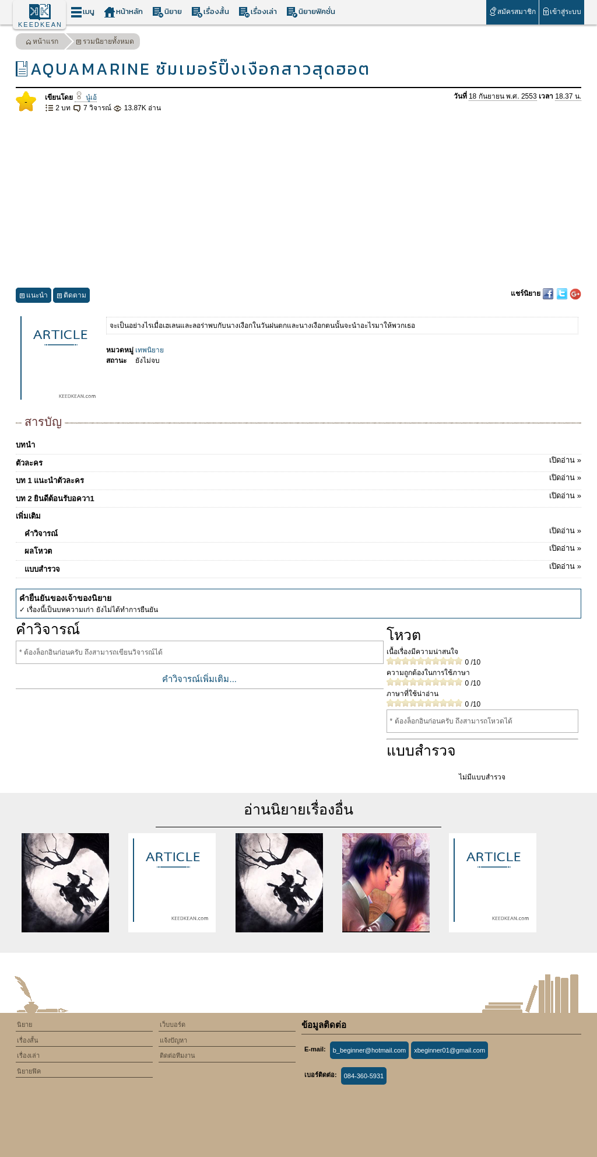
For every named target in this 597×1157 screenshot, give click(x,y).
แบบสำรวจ (302, 567)
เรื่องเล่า (257, 12)
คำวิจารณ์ (302, 531)
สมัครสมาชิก (512, 11)
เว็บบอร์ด (172, 1024)
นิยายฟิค (29, 1071)
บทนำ (25, 445)
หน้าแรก (42, 42)
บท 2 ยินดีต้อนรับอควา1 (298, 496)
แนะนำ (33, 296)
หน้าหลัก (123, 12)
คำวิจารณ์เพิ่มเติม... (199, 679)
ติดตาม (71, 296)
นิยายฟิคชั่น (310, 12)
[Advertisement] (298, 200)
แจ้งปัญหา (173, 1040)
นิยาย (167, 12)
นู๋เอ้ (85, 97)
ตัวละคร (298, 461)
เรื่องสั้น (210, 12)
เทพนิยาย (149, 350)
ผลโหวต (302, 549)
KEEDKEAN (40, 24)
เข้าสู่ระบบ (561, 11)
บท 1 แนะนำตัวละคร (298, 478)
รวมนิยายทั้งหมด (105, 42)
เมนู (82, 12)
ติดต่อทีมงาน (177, 1055)
